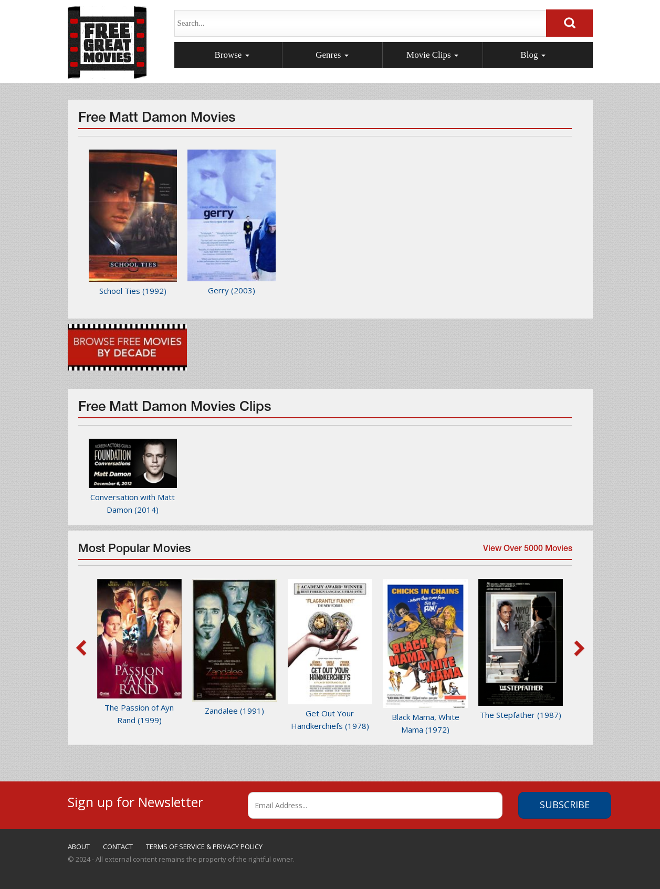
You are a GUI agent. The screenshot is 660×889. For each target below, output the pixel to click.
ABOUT (79, 846)
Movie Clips (432, 55)
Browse (231, 55)
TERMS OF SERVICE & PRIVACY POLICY (204, 846)
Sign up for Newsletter (135, 800)
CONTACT (118, 846)
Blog (532, 55)
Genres (332, 55)
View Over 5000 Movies (526, 552)
